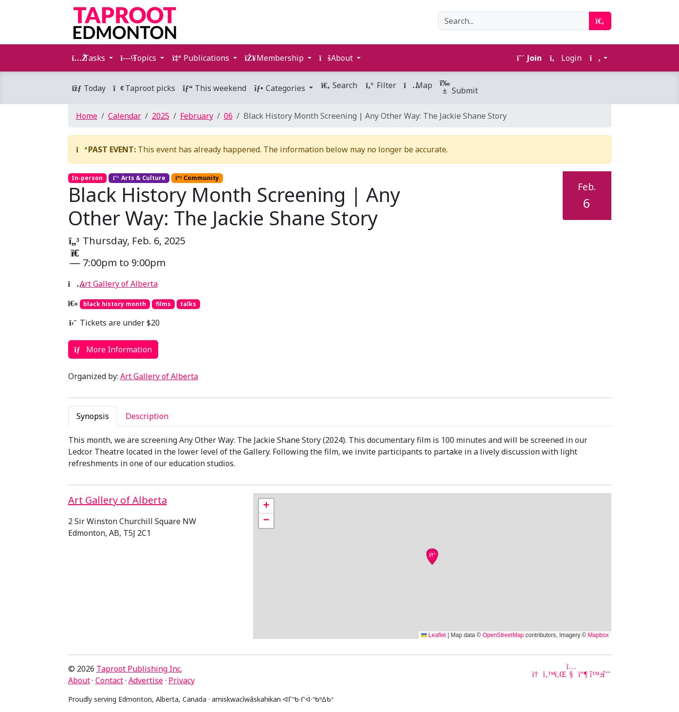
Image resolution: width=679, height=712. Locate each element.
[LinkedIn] (560, 674)
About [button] (337, 58)
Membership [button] (275, 58)
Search (339, 85)
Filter (380, 85)
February (196, 115)
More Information (113, 349)
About (79, 680)
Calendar (124, 115)
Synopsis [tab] (92, 416)
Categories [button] (280, 88)
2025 (160, 115)
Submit (459, 87)
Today (89, 88)
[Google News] (536, 674)
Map (418, 85)
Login (566, 58)
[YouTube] (571, 674)
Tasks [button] (89, 58)
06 (228, 115)
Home (86, 115)
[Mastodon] (583, 674)
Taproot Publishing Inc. (139, 668)
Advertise (145, 680)
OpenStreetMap (503, 635)
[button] (598, 58)
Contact (109, 680)
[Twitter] (548, 674)
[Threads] (606, 674)
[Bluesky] (595, 674)
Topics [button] (139, 58)
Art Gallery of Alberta (119, 283)
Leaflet (433, 635)
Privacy (181, 680)
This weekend (214, 88)
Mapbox (598, 635)
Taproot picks (144, 88)
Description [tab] (147, 416)
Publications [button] (201, 58)
